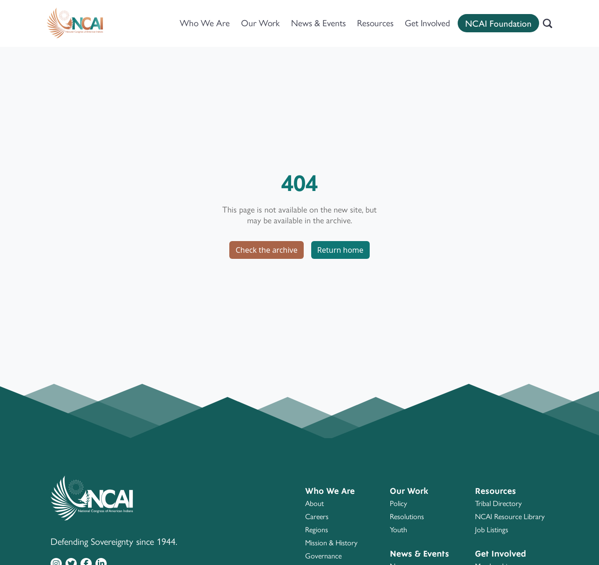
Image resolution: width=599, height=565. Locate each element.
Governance (323, 555)
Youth (398, 529)
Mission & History (331, 542)
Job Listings (491, 529)
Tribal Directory (498, 503)
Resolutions (407, 516)
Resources (375, 23)
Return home (340, 250)
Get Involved (427, 23)
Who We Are (205, 23)
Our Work (260, 23)
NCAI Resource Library (510, 516)
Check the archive (266, 250)
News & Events (318, 23)
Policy (398, 503)
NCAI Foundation (498, 22)
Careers (317, 516)
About (314, 503)
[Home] (75, 23)
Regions (316, 529)
